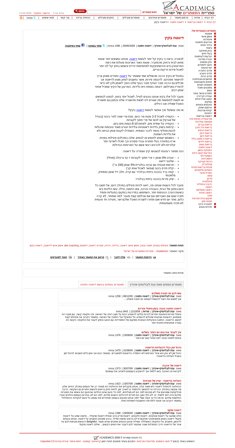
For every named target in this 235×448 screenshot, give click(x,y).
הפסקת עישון (205, 150)
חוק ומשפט (206, 62)
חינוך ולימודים (205, 65)
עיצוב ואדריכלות (203, 99)
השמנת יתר (206, 155)
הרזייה (115, 245)
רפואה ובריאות (195, 22)
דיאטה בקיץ (160, 22)
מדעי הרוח (206, 76)
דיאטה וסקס (174, 410)
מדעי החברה (205, 70)
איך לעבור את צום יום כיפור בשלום (161, 332)
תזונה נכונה (146, 245)
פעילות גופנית (160, 245)
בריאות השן (206, 136)
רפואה (208, 187)
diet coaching (71, 245)
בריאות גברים (205, 124)
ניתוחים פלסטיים (203, 170)
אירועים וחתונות (203, 42)
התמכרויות (206, 158)
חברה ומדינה (205, 59)
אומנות (208, 33)
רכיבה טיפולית (204, 184)
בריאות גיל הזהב (203, 127)
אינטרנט (207, 39)
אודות (197, 17)
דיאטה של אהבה (171, 365)
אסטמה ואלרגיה (203, 121)
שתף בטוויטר (94, 45)
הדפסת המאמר (143, 257)
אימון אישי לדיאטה (53, 245)
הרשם (46, 13)
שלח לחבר (119, 257)
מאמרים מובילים (130, 17)
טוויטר (29, 17)
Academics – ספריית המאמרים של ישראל (146, 251)
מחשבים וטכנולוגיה (202, 79)
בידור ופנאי (206, 45)
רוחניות (208, 113)
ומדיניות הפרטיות (146, 441)
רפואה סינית (205, 192)
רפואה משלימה (204, 189)
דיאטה (133, 58)
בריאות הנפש (205, 130)
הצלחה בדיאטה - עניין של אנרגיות (162, 380)
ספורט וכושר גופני (202, 93)
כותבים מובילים (106, 17)
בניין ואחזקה (205, 50)
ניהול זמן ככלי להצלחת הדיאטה (163, 347)
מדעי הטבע (206, 73)
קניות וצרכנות (205, 110)
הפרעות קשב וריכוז (202, 153)
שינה (209, 195)
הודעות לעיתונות (203, 56)
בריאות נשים (205, 144)
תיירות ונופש (205, 207)
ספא (209, 175)
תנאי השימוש (163, 441)
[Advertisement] (142, 27)
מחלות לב (207, 164)
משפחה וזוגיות (204, 84)
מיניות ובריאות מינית (201, 167)
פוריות (146, 311)
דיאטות (84, 245)
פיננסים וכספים (204, 104)
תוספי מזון (207, 201)
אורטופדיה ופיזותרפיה (200, 118)
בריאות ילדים (205, 141)
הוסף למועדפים (58, 257)
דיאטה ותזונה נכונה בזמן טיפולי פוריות (159, 308)
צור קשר (64, 17)
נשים (209, 90)
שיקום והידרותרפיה (202, 198)
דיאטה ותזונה (177, 22)
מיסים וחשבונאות (203, 82)
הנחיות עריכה (83, 17)
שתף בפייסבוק (72, 45)
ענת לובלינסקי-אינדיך (165, 45)
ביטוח (209, 47)
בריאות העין (206, 133)
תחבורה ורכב (205, 204)
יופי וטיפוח (206, 67)
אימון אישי (207, 36)
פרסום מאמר (181, 17)
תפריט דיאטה (96, 245)
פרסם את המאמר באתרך (90, 257)
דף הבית (209, 17)
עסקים (208, 101)
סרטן (209, 178)
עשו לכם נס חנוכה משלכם (166, 293)
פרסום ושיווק (205, 107)
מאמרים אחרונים (157, 17)
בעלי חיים (207, 53)
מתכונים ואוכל (204, 87)
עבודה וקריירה (204, 96)
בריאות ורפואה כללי (201, 138)
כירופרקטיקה (205, 161)
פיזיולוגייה (207, 181)
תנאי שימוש (48, 17)
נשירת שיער (206, 172)
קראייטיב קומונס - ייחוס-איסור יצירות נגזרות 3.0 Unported (70, 441)
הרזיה (108, 245)
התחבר (37, 13)
